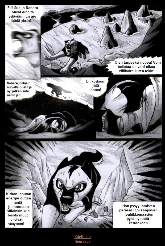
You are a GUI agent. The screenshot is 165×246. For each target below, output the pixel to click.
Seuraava (82, 241)
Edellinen (82, 236)
